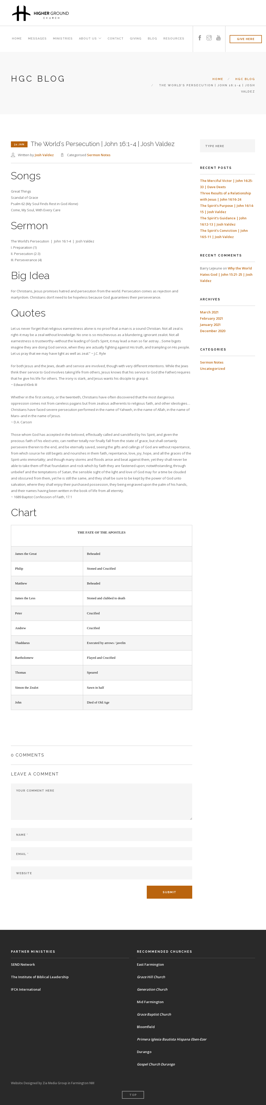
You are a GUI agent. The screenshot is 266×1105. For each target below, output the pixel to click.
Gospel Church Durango (156, 1064)
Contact (116, 39)
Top (133, 1095)
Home (17, 39)
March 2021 (209, 312)
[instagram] (209, 33)
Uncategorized (212, 368)
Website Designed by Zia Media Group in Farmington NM (52, 1083)
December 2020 (212, 330)
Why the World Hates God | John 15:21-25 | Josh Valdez (226, 274)
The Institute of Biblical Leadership (40, 977)
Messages (37, 39)
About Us (88, 39)
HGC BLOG (245, 79)
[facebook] (199, 33)
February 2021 (211, 318)
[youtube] (218, 33)
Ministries (62, 39)
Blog (152, 39)
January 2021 (210, 324)
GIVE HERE (246, 39)
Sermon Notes (98, 155)
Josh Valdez (44, 155)
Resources (173, 39)
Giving (136, 39)
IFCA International (26, 989)
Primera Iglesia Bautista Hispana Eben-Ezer (172, 1039)
